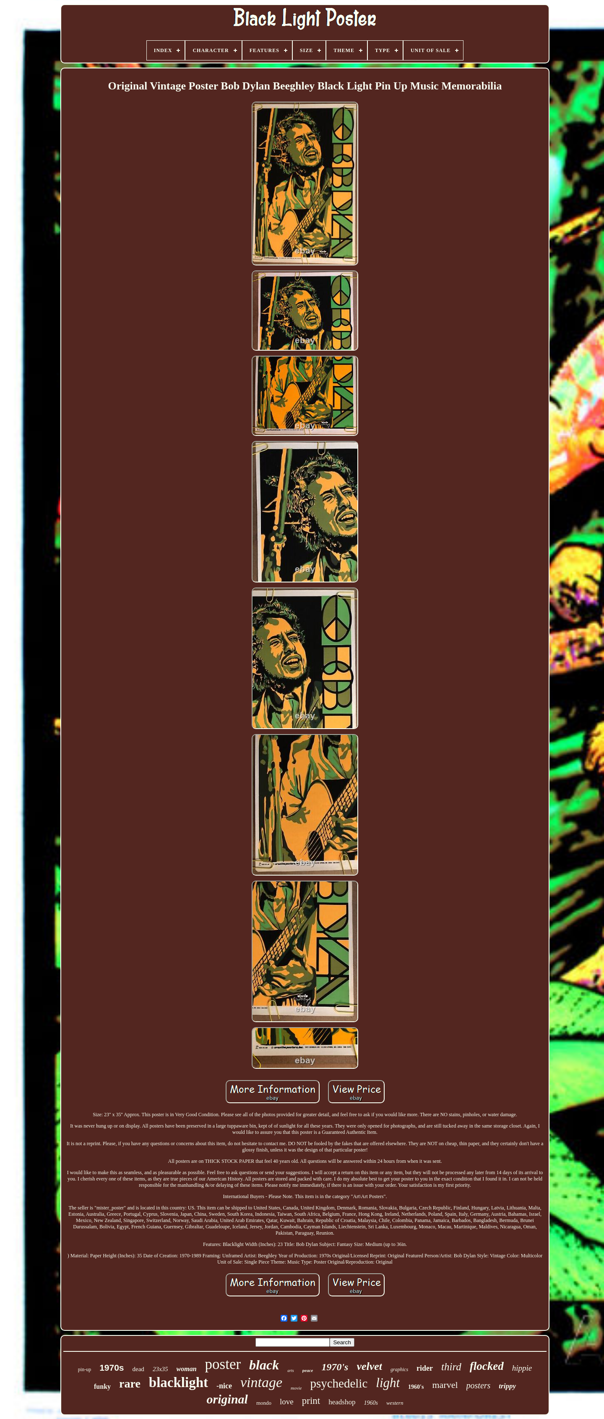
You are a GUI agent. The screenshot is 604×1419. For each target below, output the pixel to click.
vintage (261, 1382)
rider (425, 1368)
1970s (111, 1367)
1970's (334, 1366)
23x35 (160, 1369)
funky (102, 1386)
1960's (416, 1387)
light (388, 1382)
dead (138, 1369)
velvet (369, 1366)
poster (223, 1364)
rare (130, 1383)
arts (290, 1370)
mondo (263, 1403)
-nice (224, 1386)
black (264, 1364)
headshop (341, 1402)
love (287, 1401)
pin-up (84, 1369)
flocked (487, 1366)
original (227, 1399)
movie (296, 1387)
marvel (445, 1385)
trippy (507, 1386)
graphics (399, 1369)
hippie (522, 1368)
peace (307, 1370)
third (451, 1366)
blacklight (178, 1382)
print (311, 1400)
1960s (371, 1403)
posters (478, 1385)
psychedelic (338, 1383)
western (394, 1403)
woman (187, 1368)
